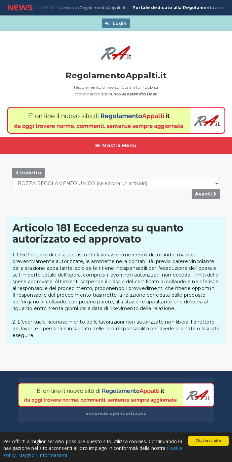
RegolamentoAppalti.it (116, 75)
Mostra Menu (116, 145)
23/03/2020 (41, 7)
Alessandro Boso (139, 93)
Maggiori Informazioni (42, 455)
